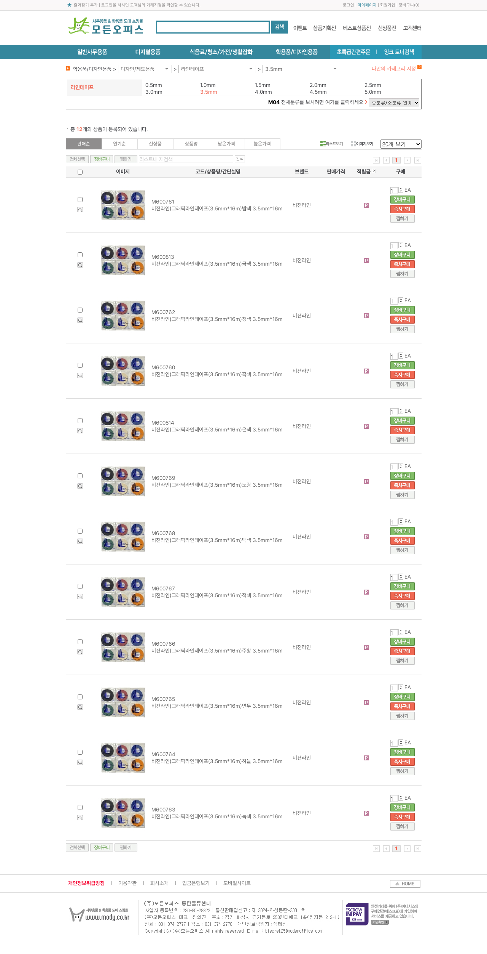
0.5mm (153, 85)
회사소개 (159, 883)
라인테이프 (192, 69)
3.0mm (153, 92)
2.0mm (318, 85)
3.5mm (273, 69)
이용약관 (127, 883)
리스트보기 (331, 143)
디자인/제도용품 (137, 69)
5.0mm (372, 92)
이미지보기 (362, 143)
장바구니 (406, 5)
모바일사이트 (237, 883)
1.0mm (208, 85)
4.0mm (263, 92)
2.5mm (372, 85)
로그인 (348, 5)
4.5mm (318, 92)
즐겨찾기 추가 (86, 5)
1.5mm (263, 85)
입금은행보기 (196, 883)
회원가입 (387, 5)
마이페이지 (367, 5)
